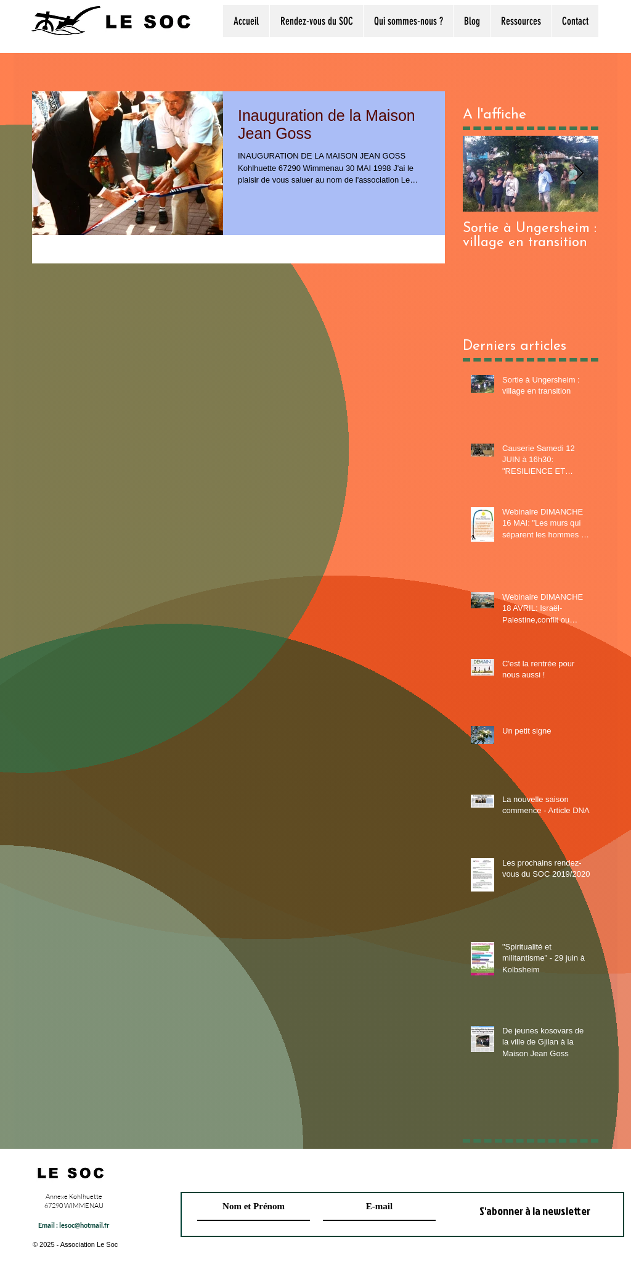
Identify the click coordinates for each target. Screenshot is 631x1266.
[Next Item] (578, 173)
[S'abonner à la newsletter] (535, 1211)
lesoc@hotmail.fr (84, 1225)
